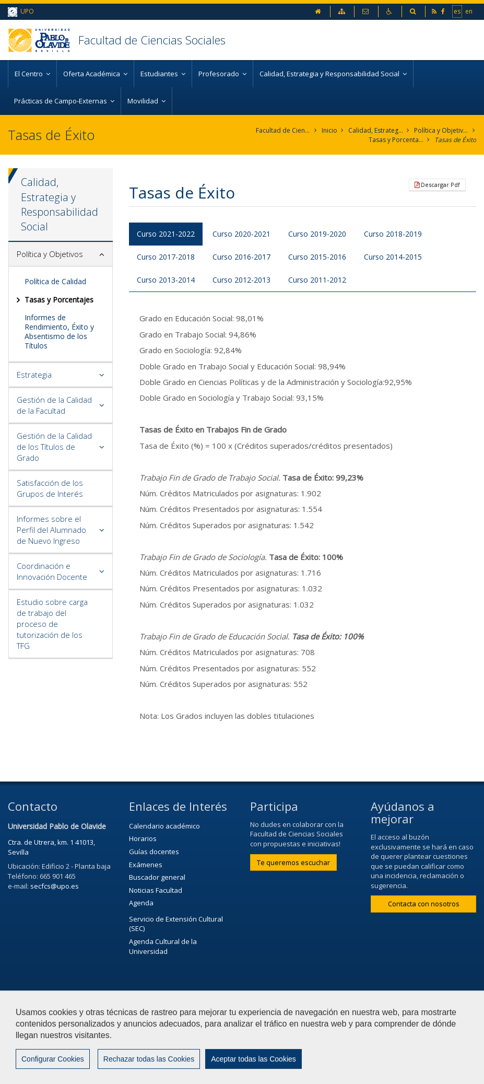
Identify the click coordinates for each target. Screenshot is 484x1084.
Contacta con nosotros (423, 903)
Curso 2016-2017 (241, 257)
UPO (21, 12)
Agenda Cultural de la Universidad (163, 946)
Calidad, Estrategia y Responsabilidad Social (375, 130)
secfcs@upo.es (54, 886)
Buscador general (157, 877)
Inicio (329, 130)
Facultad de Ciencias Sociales (152, 40)
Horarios (143, 838)
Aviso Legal (305, 1020)
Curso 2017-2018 (166, 257)
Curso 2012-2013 (241, 280)
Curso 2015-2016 (317, 257)
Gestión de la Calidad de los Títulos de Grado (54, 446)
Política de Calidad (55, 281)
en (469, 11)
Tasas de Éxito (455, 139)
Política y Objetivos (441, 130)
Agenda (141, 902)
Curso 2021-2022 (166, 234)
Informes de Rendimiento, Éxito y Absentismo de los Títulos (59, 331)
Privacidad (362, 1020)
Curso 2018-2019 (393, 234)
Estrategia (34, 374)
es (457, 11)
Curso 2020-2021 (241, 234)
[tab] (60, 254)
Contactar (249, 1020)
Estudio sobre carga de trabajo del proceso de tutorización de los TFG (52, 624)
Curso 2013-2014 (166, 280)
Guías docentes (154, 851)
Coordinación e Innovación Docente (52, 571)
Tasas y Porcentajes (396, 139)
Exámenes (145, 864)
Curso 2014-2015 (393, 257)
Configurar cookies (51, 1071)
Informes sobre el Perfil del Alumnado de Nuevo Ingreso (51, 530)
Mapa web (29, 1046)
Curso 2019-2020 (317, 234)
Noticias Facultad (155, 890)
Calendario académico (164, 826)
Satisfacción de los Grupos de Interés (50, 488)
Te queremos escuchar (293, 862)
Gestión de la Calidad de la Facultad (54, 405)
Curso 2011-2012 (317, 280)
